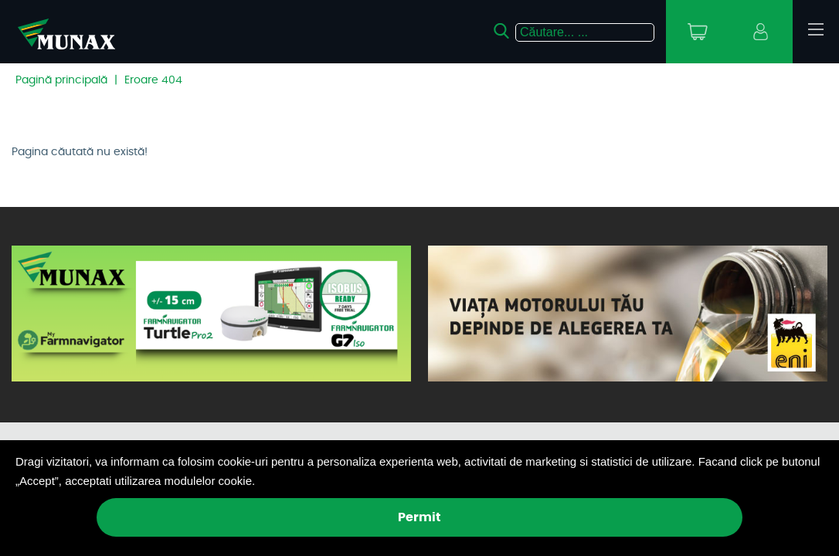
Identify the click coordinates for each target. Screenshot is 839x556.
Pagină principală (61, 80)
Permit (419, 517)
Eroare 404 (153, 80)
